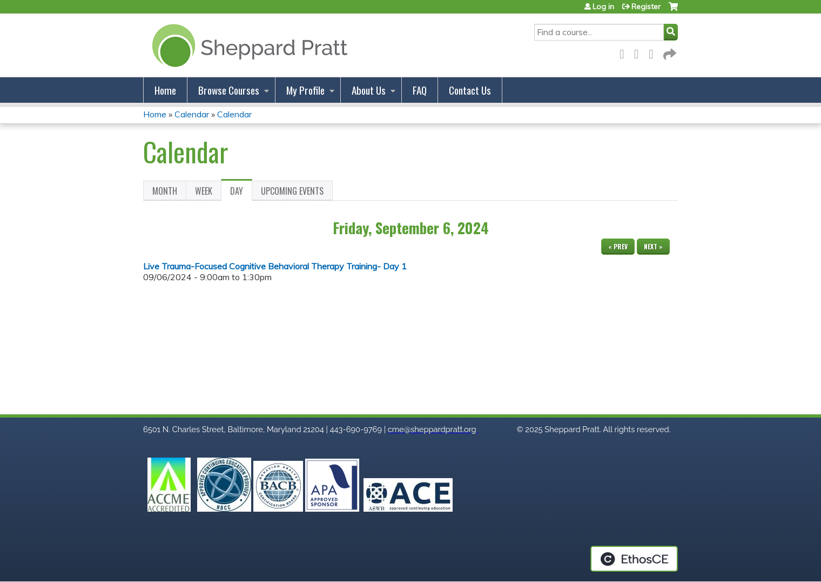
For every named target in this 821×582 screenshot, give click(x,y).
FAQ (420, 90)
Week (203, 190)
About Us (369, 90)
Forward (668, 52)
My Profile (305, 90)
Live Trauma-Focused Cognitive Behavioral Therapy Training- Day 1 (275, 266)
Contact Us (470, 90)
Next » (653, 246)
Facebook (625, 52)
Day (241, 192)
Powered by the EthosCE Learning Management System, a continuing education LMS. (634, 559)
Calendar (191, 114)
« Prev (618, 246)
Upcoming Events (292, 190)
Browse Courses (228, 90)
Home (165, 90)
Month (164, 190)
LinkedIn (654, 52)
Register (646, 6)
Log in (603, 6)
